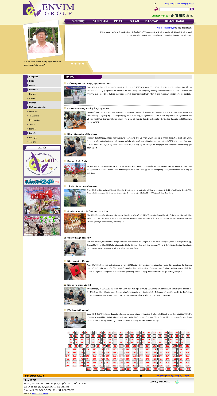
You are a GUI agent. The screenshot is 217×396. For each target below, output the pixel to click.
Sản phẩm (33, 77)
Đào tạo (32, 103)
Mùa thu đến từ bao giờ (77, 310)
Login (191, 4)
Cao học (33, 98)
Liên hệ (32, 129)
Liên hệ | (177, 4)
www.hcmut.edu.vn (40, 393)
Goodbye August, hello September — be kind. (88, 211)
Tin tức (32, 124)
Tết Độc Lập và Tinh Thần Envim (82, 186)
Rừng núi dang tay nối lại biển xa (82, 134)
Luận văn (33, 90)
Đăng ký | (185, 4)
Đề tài (31, 81)
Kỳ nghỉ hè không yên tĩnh (79, 285)
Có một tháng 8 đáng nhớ (79, 238)
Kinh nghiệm (34, 120)
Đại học (32, 94)
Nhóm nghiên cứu (37, 107)
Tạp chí (32, 142)
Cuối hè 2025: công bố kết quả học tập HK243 (88, 108)
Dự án (32, 85)
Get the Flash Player (166, 28)
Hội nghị (33, 137)
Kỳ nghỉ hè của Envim (77, 161)
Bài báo (32, 133)
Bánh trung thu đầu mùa (78, 261)
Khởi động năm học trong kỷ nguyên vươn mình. (89, 83)
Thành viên (34, 116)
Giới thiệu (33, 111)
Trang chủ (168, 4)
